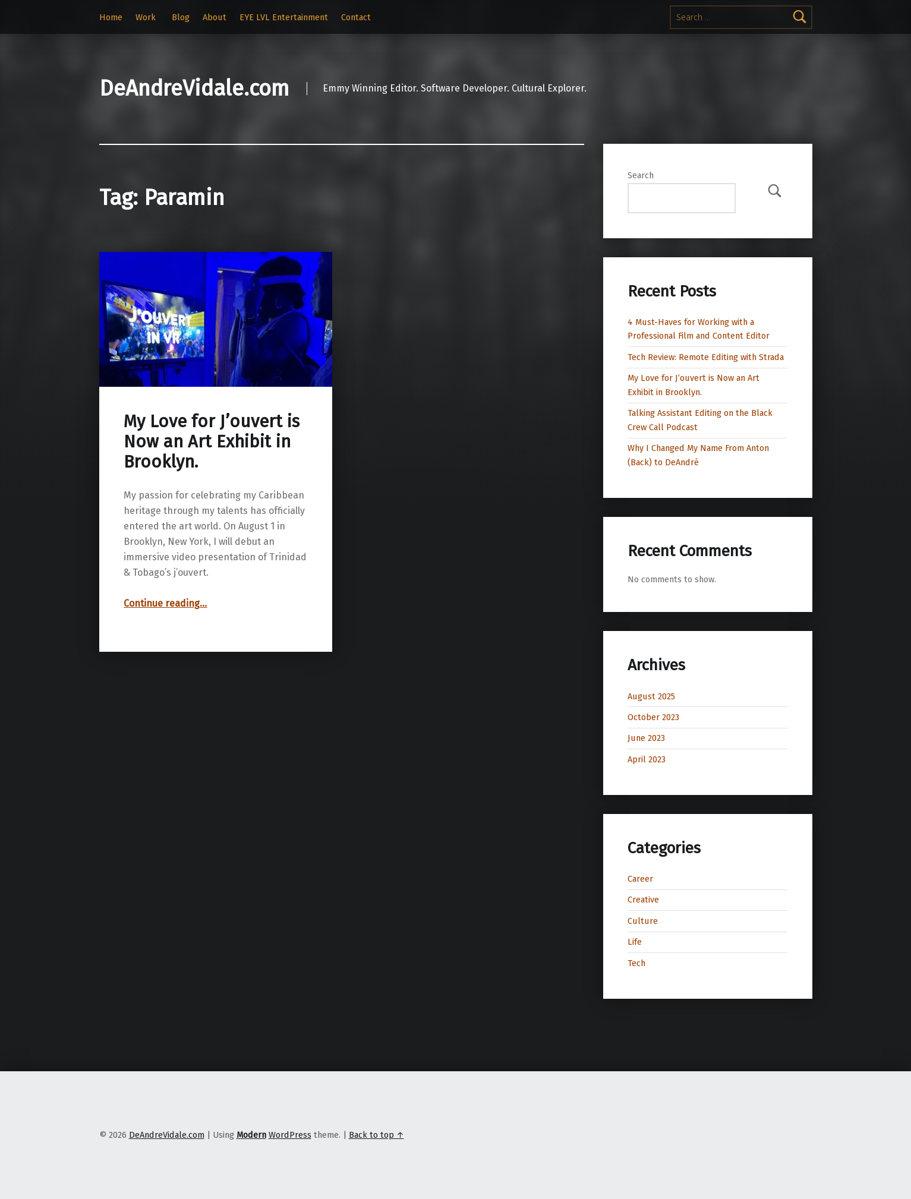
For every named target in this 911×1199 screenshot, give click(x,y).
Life (635, 941)
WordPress (290, 1134)
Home (110, 17)
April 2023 (647, 759)
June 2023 (646, 738)
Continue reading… (165, 603)
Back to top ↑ (376, 1134)
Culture (643, 921)
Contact (356, 17)
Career (640, 878)
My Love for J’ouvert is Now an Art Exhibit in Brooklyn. (212, 442)
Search (641, 175)
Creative (643, 899)
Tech (636, 963)
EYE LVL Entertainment (283, 17)
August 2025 (651, 696)
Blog (181, 17)
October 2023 (653, 717)
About (214, 17)
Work (145, 17)
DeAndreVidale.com (194, 88)
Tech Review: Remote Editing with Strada (706, 357)
